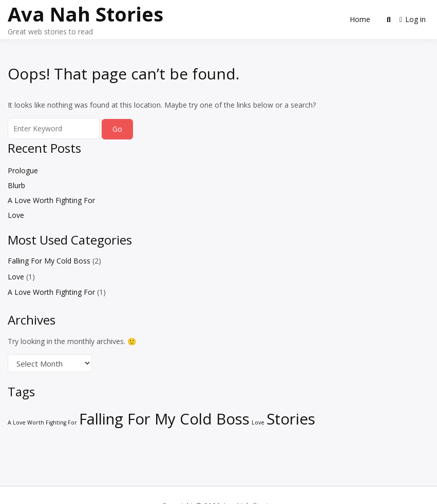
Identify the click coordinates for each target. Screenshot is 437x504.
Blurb (16, 185)
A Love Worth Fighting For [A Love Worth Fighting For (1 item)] (42, 422)
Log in (413, 19)
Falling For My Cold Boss (49, 261)
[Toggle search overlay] (389, 19)
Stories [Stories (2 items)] (291, 419)
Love (16, 215)
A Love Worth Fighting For (51, 200)
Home (360, 19)
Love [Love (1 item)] (258, 422)
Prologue (23, 170)
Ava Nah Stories (85, 14)
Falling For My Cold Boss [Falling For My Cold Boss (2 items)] (164, 419)
